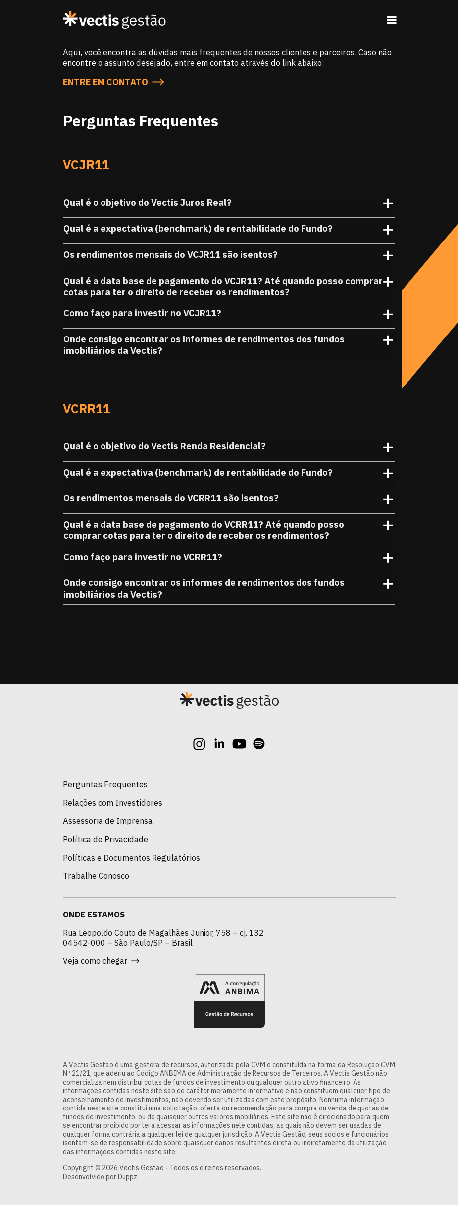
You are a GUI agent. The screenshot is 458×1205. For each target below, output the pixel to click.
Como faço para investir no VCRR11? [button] (229, 559)
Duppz (127, 1176)
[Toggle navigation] (392, 20)
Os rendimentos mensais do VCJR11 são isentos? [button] (229, 257)
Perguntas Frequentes (105, 784)
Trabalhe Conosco (96, 875)
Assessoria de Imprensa (108, 821)
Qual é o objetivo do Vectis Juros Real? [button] (229, 205)
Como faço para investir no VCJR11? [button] (229, 315)
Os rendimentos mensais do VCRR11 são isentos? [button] (229, 500)
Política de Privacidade (105, 839)
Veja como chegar (101, 960)
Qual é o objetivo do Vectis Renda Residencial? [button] (229, 448)
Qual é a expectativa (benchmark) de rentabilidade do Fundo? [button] (229, 231)
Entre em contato (113, 82)
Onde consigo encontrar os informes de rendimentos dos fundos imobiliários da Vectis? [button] (229, 345)
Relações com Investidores (112, 802)
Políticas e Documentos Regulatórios (131, 857)
